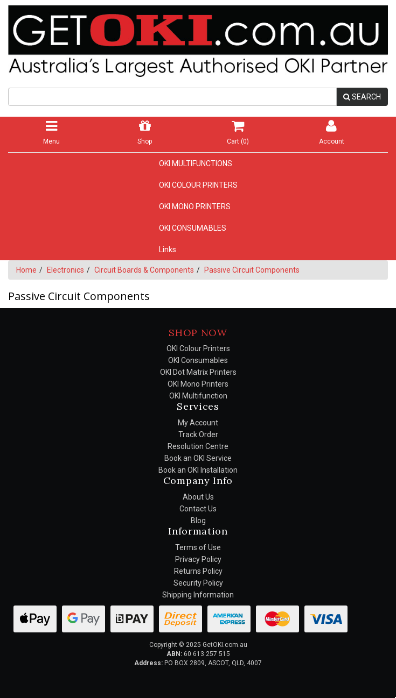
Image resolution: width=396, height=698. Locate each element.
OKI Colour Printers (198, 348)
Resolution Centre (198, 446)
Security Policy (198, 583)
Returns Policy (198, 571)
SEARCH (362, 96)
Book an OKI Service (198, 458)
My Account (198, 422)
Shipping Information (198, 594)
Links (167, 249)
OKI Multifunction (198, 395)
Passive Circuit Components (252, 270)
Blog (198, 520)
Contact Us (198, 508)
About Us (198, 497)
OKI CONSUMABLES (192, 228)
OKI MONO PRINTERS (195, 206)
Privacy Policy (198, 559)
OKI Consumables (198, 360)
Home (26, 270)
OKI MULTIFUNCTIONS (195, 163)
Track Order (198, 434)
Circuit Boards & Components (144, 270)
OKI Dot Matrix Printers (198, 372)
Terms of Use (198, 547)
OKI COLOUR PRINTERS (198, 185)
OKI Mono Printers (198, 384)
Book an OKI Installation (198, 470)
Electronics (65, 270)
